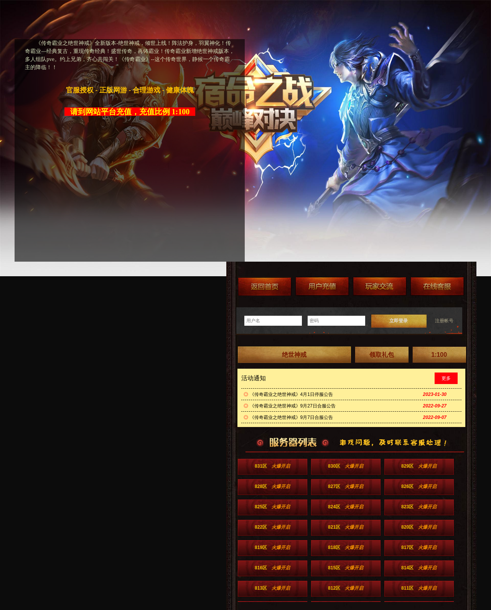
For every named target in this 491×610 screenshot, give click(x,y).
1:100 (439, 354)
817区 (419, 547)
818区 (345, 547)
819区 (272, 547)
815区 (345, 567)
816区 (272, 567)
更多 (446, 378)
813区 (272, 588)
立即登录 (398, 320)
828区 (272, 486)
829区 (419, 466)
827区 (345, 486)
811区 (419, 588)
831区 (272, 466)
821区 (345, 527)
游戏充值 (322, 286)
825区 (272, 506)
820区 (419, 527)
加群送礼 (380, 286)
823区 (419, 506)
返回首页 (265, 286)
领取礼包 (381, 354)
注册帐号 (444, 320)
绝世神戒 (294, 354)
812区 (345, 588)
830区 (345, 466)
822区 (272, 527)
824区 (345, 506)
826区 (419, 486)
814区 (419, 567)
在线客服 (437, 286)
